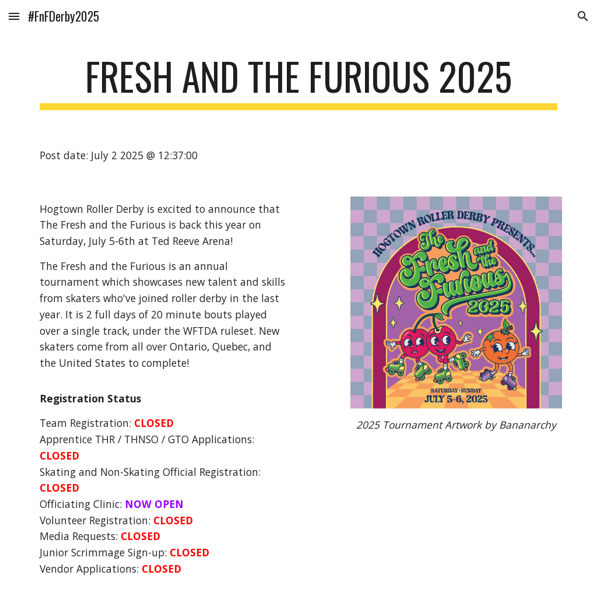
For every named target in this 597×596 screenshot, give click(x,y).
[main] (299, 82)
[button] (14, 16)
